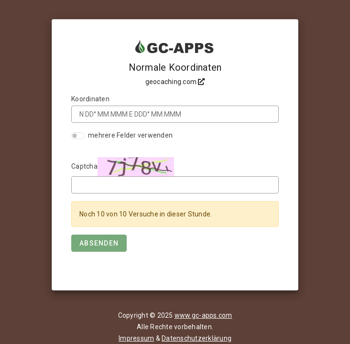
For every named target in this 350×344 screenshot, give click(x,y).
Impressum (136, 338)
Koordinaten (90, 99)
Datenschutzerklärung (196, 338)
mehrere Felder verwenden (130, 135)
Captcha (84, 166)
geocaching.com (175, 82)
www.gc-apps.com (203, 315)
